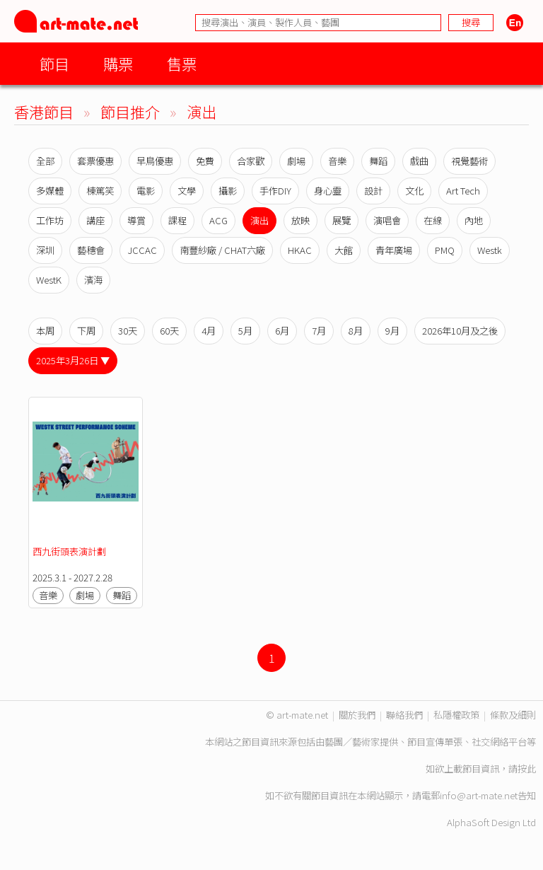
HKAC (300, 250)
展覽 (341, 220)
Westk (489, 250)
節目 (54, 63)
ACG (218, 220)
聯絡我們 (404, 714)
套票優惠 (95, 161)
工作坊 (50, 220)
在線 (433, 220)
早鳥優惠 (154, 161)
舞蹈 (378, 161)
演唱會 (387, 220)
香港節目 (44, 111)
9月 (392, 330)
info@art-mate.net (479, 795)
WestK (49, 279)
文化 (414, 190)
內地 (474, 220)
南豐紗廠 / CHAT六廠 (222, 250)
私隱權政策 (456, 714)
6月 (282, 330)
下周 (86, 330)
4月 (209, 330)
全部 (45, 161)
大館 (343, 250)
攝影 (227, 190)
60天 (169, 330)
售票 (182, 63)
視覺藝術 (469, 161)
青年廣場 (393, 250)
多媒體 (50, 190)
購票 (118, 63)
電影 (145, 190)
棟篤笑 (100, 190)
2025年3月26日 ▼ (73, 360)
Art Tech (463, 190)
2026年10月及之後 (460, 330)
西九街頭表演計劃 (69, 551)
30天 (127, 330)
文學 (186, 190)
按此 (527, 768)
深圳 (45, 250)
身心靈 (327, 190)
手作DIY (275, 190)
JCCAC (142, 250)
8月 (356, 330)
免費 (205, 161)
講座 (95, 220)
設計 (373, 190)
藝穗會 (91, 250)
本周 (45, 330)
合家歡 (250, 161)
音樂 (337, 161)
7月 (319, 330)
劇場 (296, 161)
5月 (245, 330)
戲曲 (419, 161)
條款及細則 (513, 714)
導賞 (136, 220)
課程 (177, 220)
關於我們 (357, 714)
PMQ (445, 250)
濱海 (93, 279)
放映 (300, 220)
